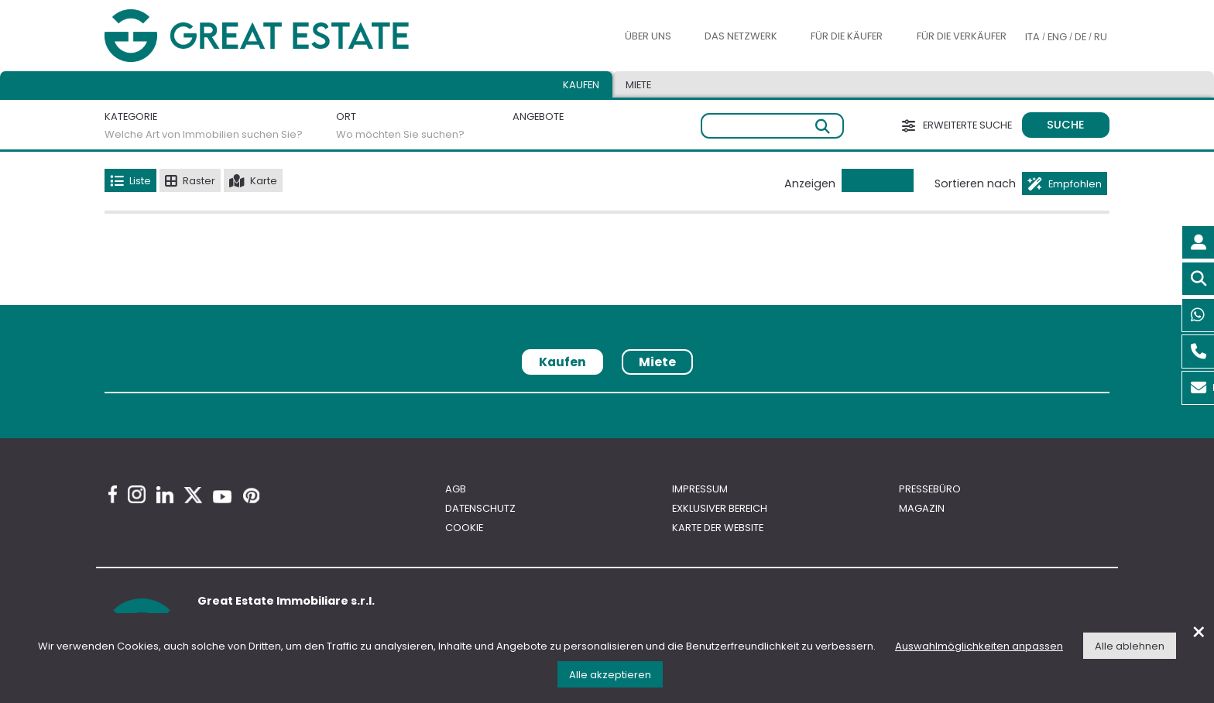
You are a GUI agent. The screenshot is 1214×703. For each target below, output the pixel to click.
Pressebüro (930, 489)
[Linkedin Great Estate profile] (165, 494)
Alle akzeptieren (610, 674)
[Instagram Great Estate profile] (136, 494)
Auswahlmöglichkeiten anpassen (979, 646)
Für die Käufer (847, 36)
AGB (455, 489)
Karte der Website (717, 527)
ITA (1032, 36)
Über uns (648, 36)
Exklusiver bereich (719, 508)
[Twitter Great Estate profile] (193, 495)
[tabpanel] (607, 398)
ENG (1057, 36)
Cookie (464, 527)
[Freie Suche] (772, 126)
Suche (1066, 124)
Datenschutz (480, 508)
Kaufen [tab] (581, 84)
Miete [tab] (638, 84)
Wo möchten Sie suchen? (400, 134)
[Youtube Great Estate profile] (222, 496)
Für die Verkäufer (962, 36)
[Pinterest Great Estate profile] (251, 495)
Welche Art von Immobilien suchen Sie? (204, 134)
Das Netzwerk (741, 36)
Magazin (922, 508)
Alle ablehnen (1129, 646)
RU (1100, 36)
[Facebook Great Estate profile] (113, 494)
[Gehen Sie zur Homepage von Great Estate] (288, 36)
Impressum (700, 489)
